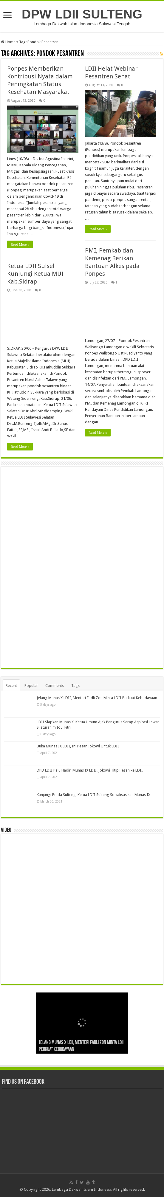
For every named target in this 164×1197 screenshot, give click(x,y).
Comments (54, 685)
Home (8, 42)
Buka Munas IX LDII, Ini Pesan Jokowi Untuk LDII (78, 746)
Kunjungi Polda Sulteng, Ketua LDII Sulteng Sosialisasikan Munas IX (93, 794)
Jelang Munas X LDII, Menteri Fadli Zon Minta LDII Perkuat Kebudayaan (97, 698)
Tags (75, 685)
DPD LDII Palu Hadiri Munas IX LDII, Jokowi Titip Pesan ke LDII (90, 770)
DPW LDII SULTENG (82, 14)
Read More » (20, 244)
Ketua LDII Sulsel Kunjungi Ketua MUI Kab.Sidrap (35, 273)
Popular (31, 685)
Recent (11, 685)
